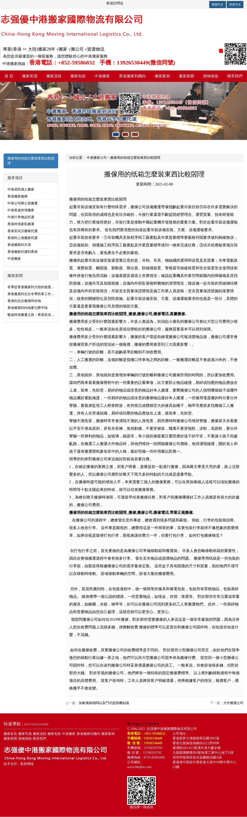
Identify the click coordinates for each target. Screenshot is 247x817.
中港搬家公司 (97, 157)
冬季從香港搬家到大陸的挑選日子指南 (35, 287)
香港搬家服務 (17, 196)
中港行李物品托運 (20, 217)
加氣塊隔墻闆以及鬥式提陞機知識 (104, 703)
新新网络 (27, 764)
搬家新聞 (186, 76)
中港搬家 (102, 76)
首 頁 (9, 76)
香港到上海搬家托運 (22, 238)
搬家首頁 (10, 734)
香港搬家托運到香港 (22, 252)
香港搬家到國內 (132, 76)
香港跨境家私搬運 (20, 224)
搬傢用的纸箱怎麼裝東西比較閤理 (30, 161)
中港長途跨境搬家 (20, 210)
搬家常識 (29, 76)
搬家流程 (54, 76)
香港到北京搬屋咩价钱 (24, 301)
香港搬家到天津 (19, 245)
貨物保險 (210, 76)
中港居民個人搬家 (20, 189)
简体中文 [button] (235, 4)
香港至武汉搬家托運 (22, 231)
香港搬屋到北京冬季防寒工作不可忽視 (35, 294)
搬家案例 (162, 76)
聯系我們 (39, 738)
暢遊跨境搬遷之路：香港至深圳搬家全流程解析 (42, 315)
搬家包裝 (78, 76)
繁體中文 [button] (217, 4)
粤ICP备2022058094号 (143, 724)
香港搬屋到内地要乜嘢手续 (27, 308)
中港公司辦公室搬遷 (22, 203)
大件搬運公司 (233, 703)
